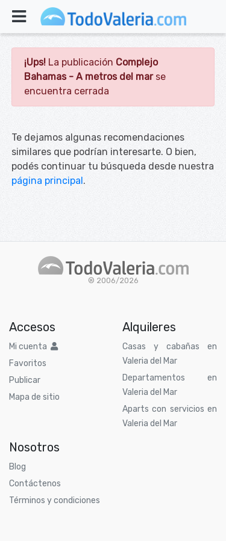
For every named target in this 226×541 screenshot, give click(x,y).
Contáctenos (35, 483)
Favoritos (27, 363)
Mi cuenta (33, 346)
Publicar (24, 380)
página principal (47, 180)
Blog (17, 467)
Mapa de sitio (34, 397)
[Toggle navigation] (19, 16)
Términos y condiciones (54, 500)
